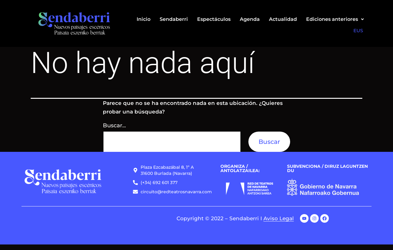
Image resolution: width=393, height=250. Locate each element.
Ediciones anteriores (335, 19)
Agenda (250, 19)
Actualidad (283, 19)
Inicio (143, 19)
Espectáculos (214, 19)
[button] (335, 19)
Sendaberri (174, 19)
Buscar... (114, 131)
